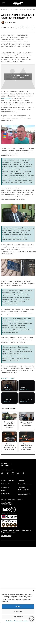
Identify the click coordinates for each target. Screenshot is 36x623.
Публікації (5, 484)
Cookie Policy (9, 620)
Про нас (21, 480)
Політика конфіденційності (21, 620)
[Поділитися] (27, 27)
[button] (33, 591)
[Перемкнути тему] (31, 618)
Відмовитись (18, 611)
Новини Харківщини (8, 480)
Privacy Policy (6, 535)
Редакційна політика (26, 484)
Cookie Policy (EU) (24, 494)
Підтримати (5, 493)
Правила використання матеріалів (23, 489)
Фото (3, 490)
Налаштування (18, 616)
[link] (2, 473)
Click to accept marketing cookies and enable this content (18, 76)
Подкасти (5, 487)
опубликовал (6, 98)
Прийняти (18, 606)
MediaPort (4, 9)
